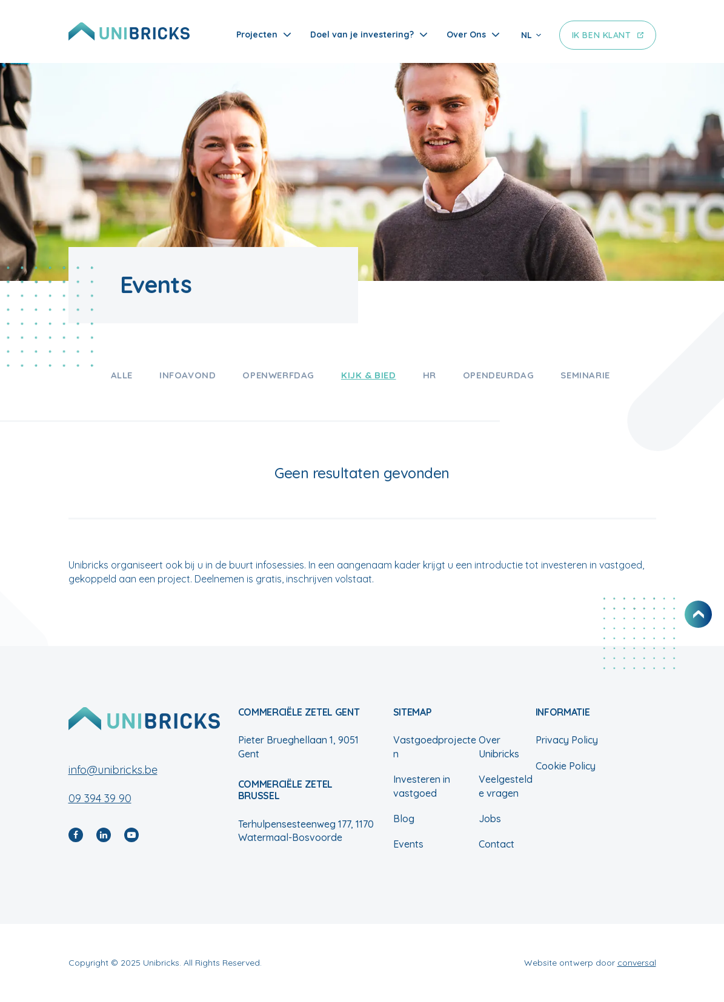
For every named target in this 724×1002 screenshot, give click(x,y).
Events (408, 844)
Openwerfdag (278, 375)
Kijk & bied (368, 375)
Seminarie (584, 375)
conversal (636, 962)
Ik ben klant (601, 35)
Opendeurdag (498, 375)
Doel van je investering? (362, 34)
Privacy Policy (567, 740)
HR (429, 375)
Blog (403, 818)
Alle (122, 375)
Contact (496, 844)
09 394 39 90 (99, 798)
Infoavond (187, 375)
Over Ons (466, 34)
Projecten (256, 34)
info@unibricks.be (113, 770)
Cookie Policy (566, 766)
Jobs (490, 818)
